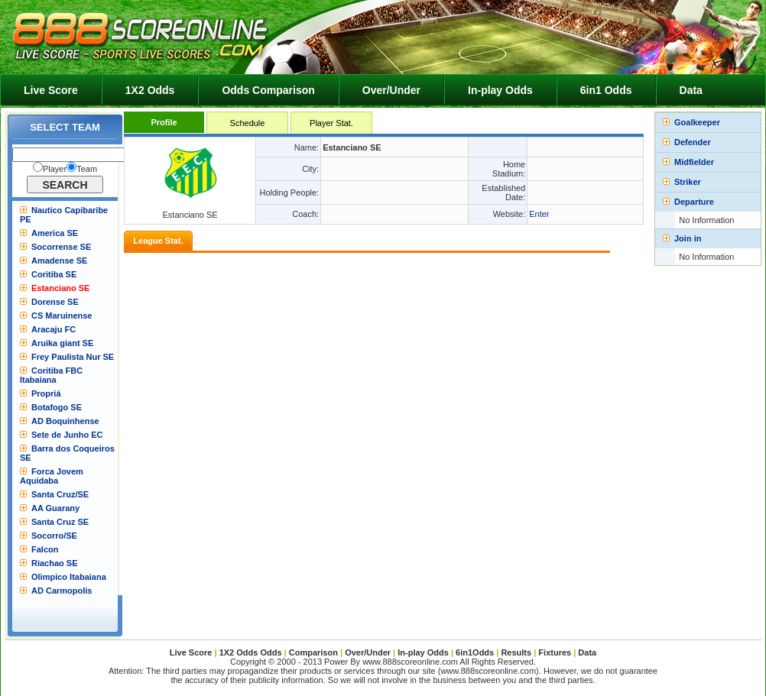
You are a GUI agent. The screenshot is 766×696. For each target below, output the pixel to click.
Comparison (314, 652)
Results (516, 652)
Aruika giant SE (62, 343)
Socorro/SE (54, 535)
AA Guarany (55, 508)
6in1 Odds (606, 90)
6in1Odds (476, 652)
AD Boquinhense (65, 421)
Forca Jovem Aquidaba (51, 476)
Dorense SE (55, 301)
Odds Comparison (268, 90)
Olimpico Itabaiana (68, 576)
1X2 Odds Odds (250, 652)
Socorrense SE (61, 246)
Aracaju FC (53, 329)
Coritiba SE (53, 274)
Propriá (46, 393)
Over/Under (391, 90)
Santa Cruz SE (60, 521)
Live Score (51, 90)
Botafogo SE (56, 407)
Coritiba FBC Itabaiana (51, 375)
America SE (54, 233)
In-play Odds (500, 90)
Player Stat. (331, 123)
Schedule (247, 123)
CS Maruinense (61, 315)
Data (691, 90)
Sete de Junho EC (67, 434)
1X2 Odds (150, 90)
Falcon (44, 549)
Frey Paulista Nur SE (72, 356)
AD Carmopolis (61, 590)
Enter (539, 214)
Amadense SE (59, 260)
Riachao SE (54, 563)
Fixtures (554, 652)
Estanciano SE (60, 288)
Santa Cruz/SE (60, 494)
